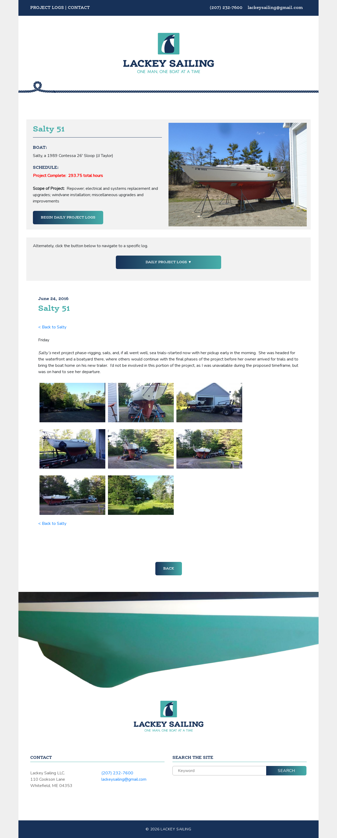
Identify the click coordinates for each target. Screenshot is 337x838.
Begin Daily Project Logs (68, 217)
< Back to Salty (52, 327)
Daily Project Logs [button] (167, 262)
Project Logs (47, 8)
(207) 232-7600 (227, 8)
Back (168, 568)
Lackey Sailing (176, 829)
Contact (79, 8)
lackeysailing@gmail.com (275, 8)
